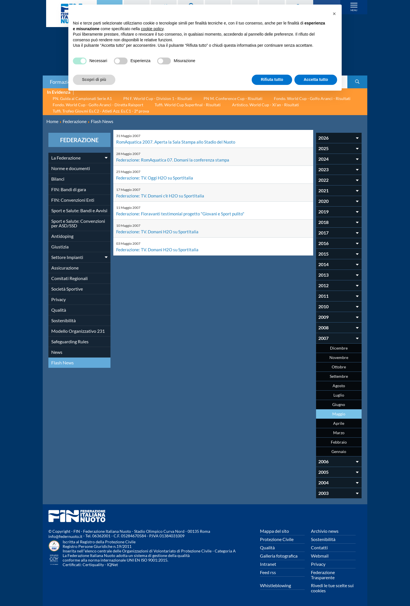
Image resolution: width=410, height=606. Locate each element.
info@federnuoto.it (65, 536)
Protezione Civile (277, 539)
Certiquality (93, 564)
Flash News (62, 362)
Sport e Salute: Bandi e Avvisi (79, 210)
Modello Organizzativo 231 (78, 331)
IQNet (112, 564)
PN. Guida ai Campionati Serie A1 (82, 98)
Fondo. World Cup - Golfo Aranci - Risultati (312, 98)
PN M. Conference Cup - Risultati (233, 98)
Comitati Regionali (69, 278)
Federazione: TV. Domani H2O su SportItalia (159, 231)
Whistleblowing (275, 585)
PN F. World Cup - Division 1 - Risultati (157, 98)
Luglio (338, 395)
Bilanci (57, 178)
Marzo (339, 432)
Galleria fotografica (279, 555)
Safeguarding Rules (70, 341)
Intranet (268, 564)
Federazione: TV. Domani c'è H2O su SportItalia (162, 195)
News (56, 352)
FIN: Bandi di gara (68, 189)
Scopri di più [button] (94, 79)
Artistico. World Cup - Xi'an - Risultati (265, 104)
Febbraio (339, 442)
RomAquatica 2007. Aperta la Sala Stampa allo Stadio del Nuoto (178, 141)
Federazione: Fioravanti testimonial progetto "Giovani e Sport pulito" (183, 213)
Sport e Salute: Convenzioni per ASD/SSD (78, 223)
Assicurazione (65, 267)
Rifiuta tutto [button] (272, 79)
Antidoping (62, 236)
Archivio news (325, 531)
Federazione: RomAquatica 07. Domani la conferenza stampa (175, 159)
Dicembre (339, 348)
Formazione (63, 81)
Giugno (338, 404)
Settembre (339, 376)
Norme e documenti (70, 168)
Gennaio (338, 451)
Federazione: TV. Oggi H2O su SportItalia (156, 177)
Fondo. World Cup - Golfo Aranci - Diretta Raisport (98, 104)
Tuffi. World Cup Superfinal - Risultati (188, 104)
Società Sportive (67, 288)
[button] (334, 13)
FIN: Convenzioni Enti (72, 200)
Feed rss (268, 572)
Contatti (319, 547)
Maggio (338, 413)
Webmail (320, 555)
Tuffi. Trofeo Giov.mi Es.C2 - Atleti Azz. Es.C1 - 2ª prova (101, 111)
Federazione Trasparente (323, 575)
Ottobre (339, 366)
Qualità (58, 310)
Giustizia (60, 246)
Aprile (338, 423)
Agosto (339, 385)
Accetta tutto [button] (316, 79)
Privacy (58, 299)
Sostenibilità (63, 320)
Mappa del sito (274, 531)
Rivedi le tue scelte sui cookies (332, 588)
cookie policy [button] (152, 28)
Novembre (338, 357)
